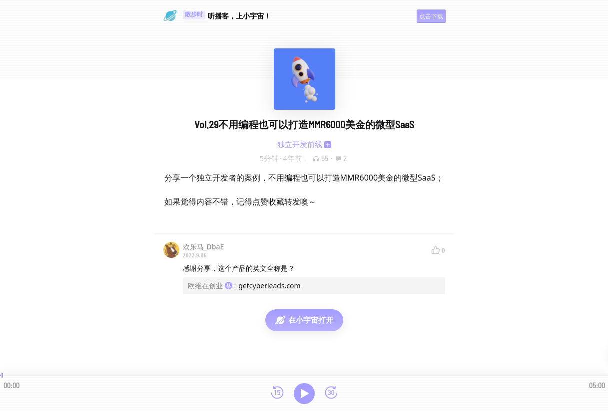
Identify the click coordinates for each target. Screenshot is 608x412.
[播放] (304, 393)
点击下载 (431, 16)
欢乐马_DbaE (203, 246)
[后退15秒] (277, 393)
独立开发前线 (299, 144)
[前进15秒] (331, 393)
